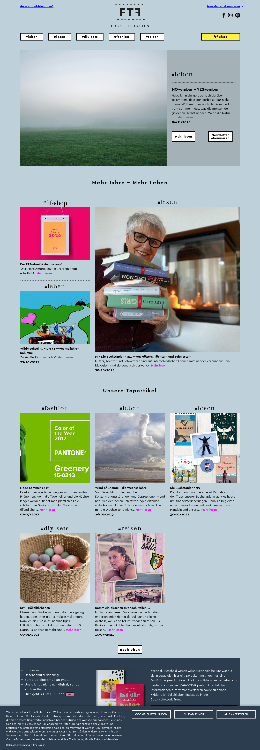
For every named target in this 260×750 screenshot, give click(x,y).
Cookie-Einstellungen (151, 714)
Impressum (39, 744)
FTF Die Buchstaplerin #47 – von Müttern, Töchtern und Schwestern (143, 356)
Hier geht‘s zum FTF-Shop (45, 694)
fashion (56, 408)
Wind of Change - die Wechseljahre (121, 488)
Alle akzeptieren (236, 714)
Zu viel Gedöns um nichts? (38, 357)
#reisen (152, 37)
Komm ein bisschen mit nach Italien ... (122, 608)
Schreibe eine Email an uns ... (47, 680)
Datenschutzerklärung (18, 744)
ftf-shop (221, 37)
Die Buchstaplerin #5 (185, 488)
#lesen (59, 37)
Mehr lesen (183, 136)
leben (184, 74)
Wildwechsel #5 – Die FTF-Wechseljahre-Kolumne (49, 351)
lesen (168, 202)
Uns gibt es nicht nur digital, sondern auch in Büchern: (54, 686)
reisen (131, 528)
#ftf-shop (55, 203)
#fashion (121, 37)
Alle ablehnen (193, 714)
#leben (32, 37)
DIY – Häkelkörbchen (35, 608)
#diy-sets (90, 37)
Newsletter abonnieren (223, 6)
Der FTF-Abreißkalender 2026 (41, 264)
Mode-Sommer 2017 (34, 488)
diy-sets (56, 528)
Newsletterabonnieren (220, 136)
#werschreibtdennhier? (37, 6)
